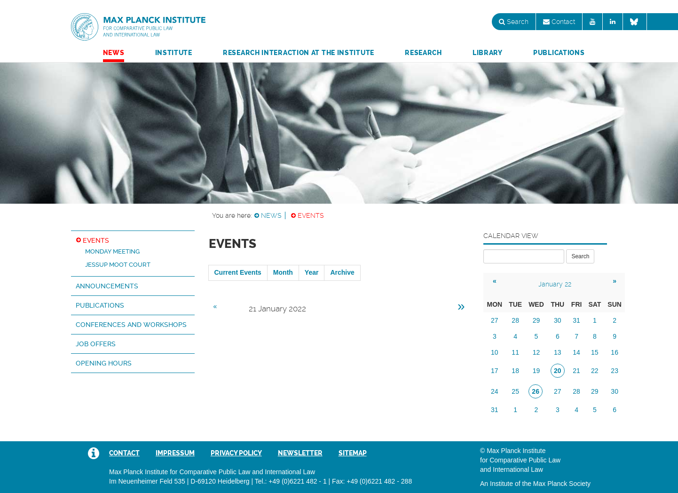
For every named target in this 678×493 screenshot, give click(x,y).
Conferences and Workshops (131, 324)
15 (595, 352)
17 (494, 370)
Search (513, 21)
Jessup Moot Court (117, 264)
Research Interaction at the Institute (298, 52)
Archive (342, 272)
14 (576, 352)
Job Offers (96, 344)
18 (515, 370)
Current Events (237, 272)
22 (595, 370)
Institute (173, 52)
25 (515, 391)
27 (494, 320)
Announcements (107, 286)
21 (576, 370)
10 (494, 352)
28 (515, 320)
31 (576, 320)
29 (536, 320)
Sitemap (353, 453)
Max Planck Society (562, 483)
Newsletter (300, 453)
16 (614, 352)
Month (283, 272)
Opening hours (104, 363)
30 (557, 320)
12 (536, 352)
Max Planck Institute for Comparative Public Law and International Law (138, 27)
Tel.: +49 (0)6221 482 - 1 (291, 481)
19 (536, 370)
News (114, 52)
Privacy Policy (236, 453)
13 (557, 352)
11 (515, 352)
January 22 (554, 284)
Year (312, 272)
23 (614, 370)
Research (423, 52)
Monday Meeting (112, 251)
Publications (558, 52)
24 (494, 391)
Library (488, 52)
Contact (559, 21)
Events (311, 215)
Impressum (175, 453)
